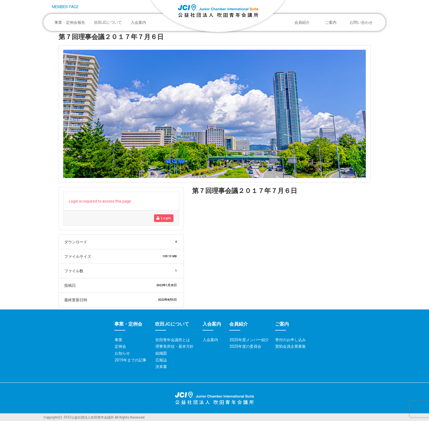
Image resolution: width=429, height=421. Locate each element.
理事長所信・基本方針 (174, 346)
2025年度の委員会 (245, 346)
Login (163, 218)
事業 (118, 340)
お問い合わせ (361, 22)
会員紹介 (303, 22)
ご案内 (332, 22)
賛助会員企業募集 (290, 346)
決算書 (161, 366)
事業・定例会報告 (71, 22)
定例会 (120, 346)
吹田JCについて (109, 22)
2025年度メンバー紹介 (249, 340)
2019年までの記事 (130, 360)
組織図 (161, 353)
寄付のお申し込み (290, 340)
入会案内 (138, 22)
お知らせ (122, 353)
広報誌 (161, 360)
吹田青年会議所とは (172, 340)
